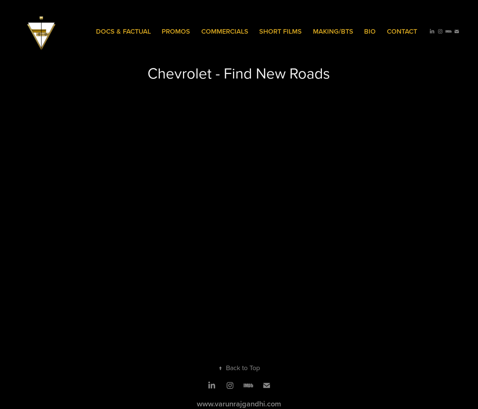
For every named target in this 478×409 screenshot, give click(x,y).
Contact (402, 31)
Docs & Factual (123, 31)
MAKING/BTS (333, 31)
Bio (370, 31)
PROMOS (176, 31)
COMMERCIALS (224, 31)
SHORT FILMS (280, 31)
